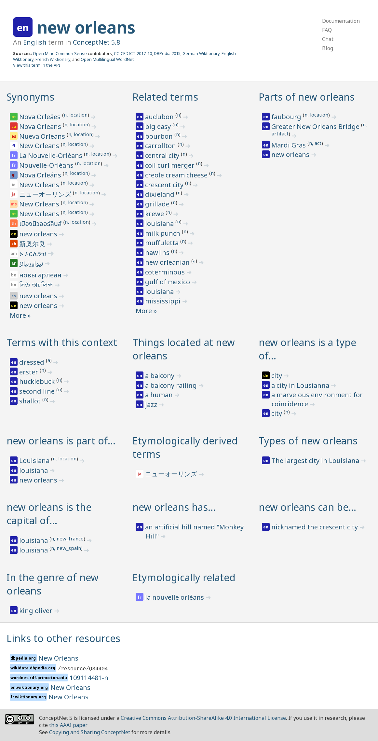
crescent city (165, 184)
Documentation (341, 20)
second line (37, 391)
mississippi (163, 301)
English (35, 42)
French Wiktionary (52, 59)
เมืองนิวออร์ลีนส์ (41, 224)
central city (163, 155)
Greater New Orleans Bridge (316, 126)
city (277, 375)
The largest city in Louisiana (316, 460)
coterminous (165, 272)
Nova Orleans (41, 126)
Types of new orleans (308, 440)
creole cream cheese (177, 175)
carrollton (161, 145)
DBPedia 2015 (167, 53)
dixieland (160, 194)
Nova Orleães (40, 116)
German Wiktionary (201, 53)
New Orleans (40, 145)
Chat (327, 39)
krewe (155, 213)
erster (29, 372)
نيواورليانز (31, 264)
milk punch (163, 233)
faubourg (287, 116)
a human (159, 394)
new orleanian (168, 262)
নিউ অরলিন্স (37, 284)
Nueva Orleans (43, 136)
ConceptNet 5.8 (96, 42)
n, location (76, 114)
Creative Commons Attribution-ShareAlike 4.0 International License (203, 717)
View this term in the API (37, 65)
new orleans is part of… (61, 440)
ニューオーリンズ (46, 194)
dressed (32, 362)
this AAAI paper (68, 725)
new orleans (86, 27)
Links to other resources (63, 638)
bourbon (159, 136)
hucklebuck (37, 381)
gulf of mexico (168, 281)
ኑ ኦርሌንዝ (34, 253)
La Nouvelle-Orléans (51, 155)
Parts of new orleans (307, 97)
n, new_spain (66, 548)
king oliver (36, 610)
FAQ (327, 30)
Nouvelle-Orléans (47, 165)
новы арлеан (41, 275)
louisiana (160, 223)
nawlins (158, 252)
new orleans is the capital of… (49, 513)
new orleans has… (174, 507)
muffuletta (162, 242)
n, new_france (67, 538)
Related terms (165, 97)
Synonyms (30, 97)
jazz (152, 404)
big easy (158, 126)
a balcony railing (171, 385)
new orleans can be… (307, 507)
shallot (30, 401)
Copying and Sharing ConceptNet (89, 732)
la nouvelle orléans (175, 597)
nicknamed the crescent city (315, 527)
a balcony (160, 375)
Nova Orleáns (41, 175)
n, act (315, 143)
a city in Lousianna (301, 385)
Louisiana (35, 460)
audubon (160, 116)
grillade (158, 204)
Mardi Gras (289, 145)
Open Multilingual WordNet (107, 59)
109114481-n (89, 677)
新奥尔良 (33, 243)
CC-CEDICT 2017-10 (133, 53)
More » (20, 315)
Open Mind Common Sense (60, 53)
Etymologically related (184, 577)
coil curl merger (170, 165)
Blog (327, 48)
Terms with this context (62, 342)
